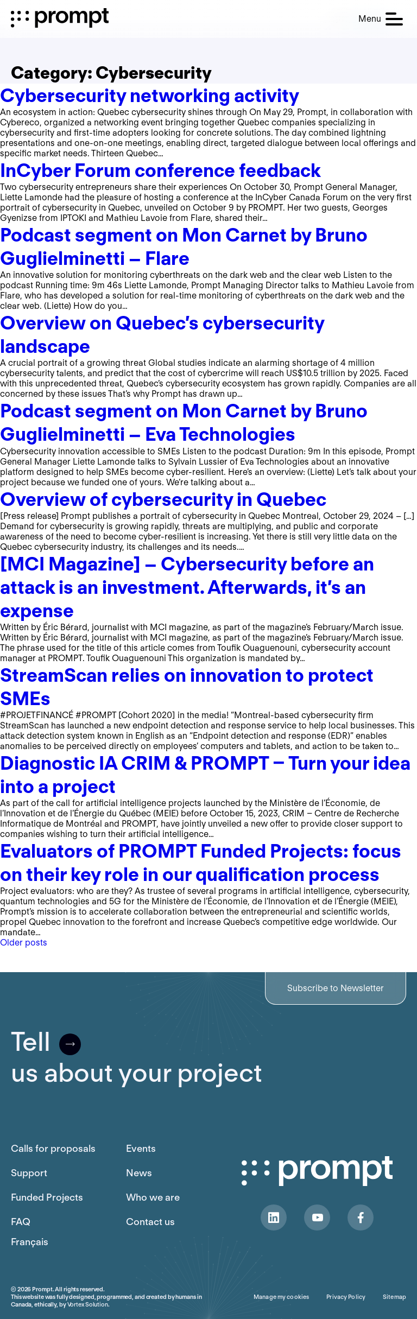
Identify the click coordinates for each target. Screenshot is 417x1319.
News (139, 1172)
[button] (380, 19)
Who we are (153, 1197)
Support (29, 1172)
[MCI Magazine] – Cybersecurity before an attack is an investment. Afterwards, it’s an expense (187, 587)
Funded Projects (47, 1197)
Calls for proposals (53, 1148)
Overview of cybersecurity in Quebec (163, 499)
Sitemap (394, 1297)
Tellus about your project (136, 1057)
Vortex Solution (87, 1304)
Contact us (150, 1221)
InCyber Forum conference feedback (160, 170)
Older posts (23, 942)
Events (141, 1148)
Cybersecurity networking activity (149, 95)
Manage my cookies (281, 1297)
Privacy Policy (345, 1297)
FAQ (20, 1221)
